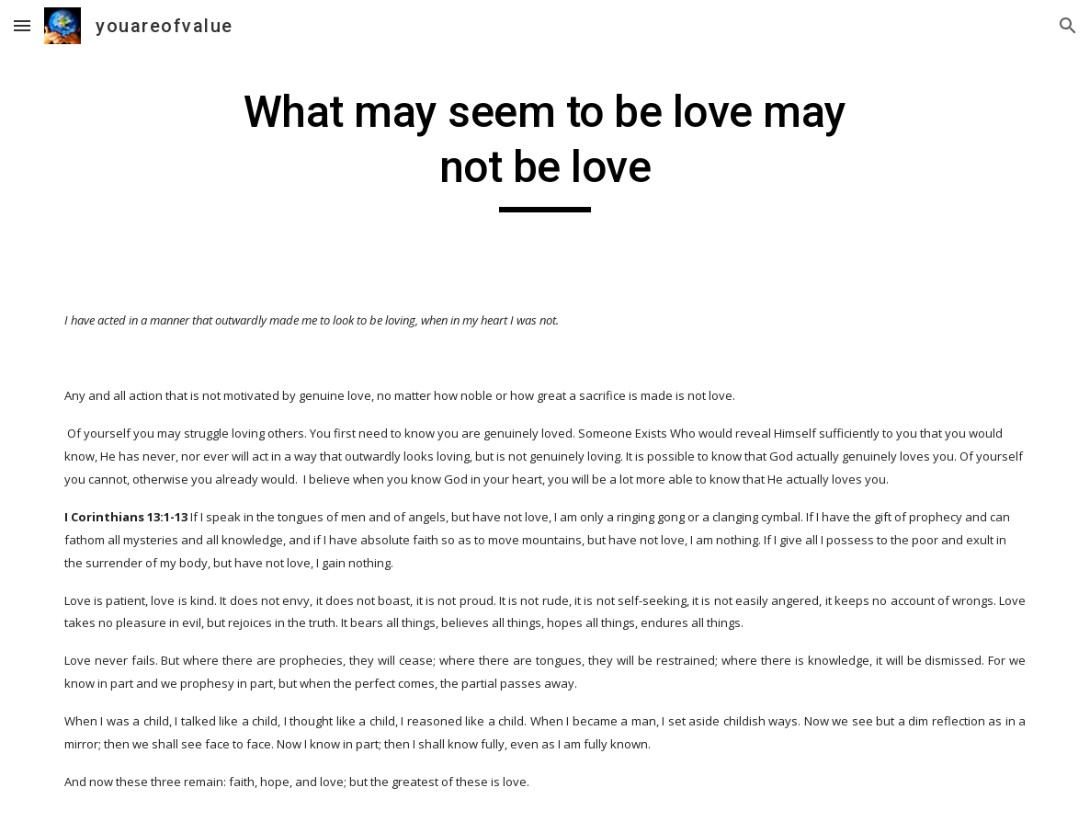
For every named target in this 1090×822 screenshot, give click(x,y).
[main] (544, 148)
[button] (22, 25)
